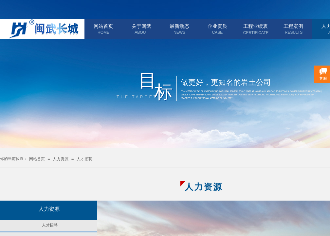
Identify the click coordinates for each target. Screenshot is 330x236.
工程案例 (293, 26)
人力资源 (60, 159)
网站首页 (103, 26)
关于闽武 (141, 26)
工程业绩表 (255, 26)
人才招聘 (84, 159)
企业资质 (217, 26)
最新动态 (179, 26)
